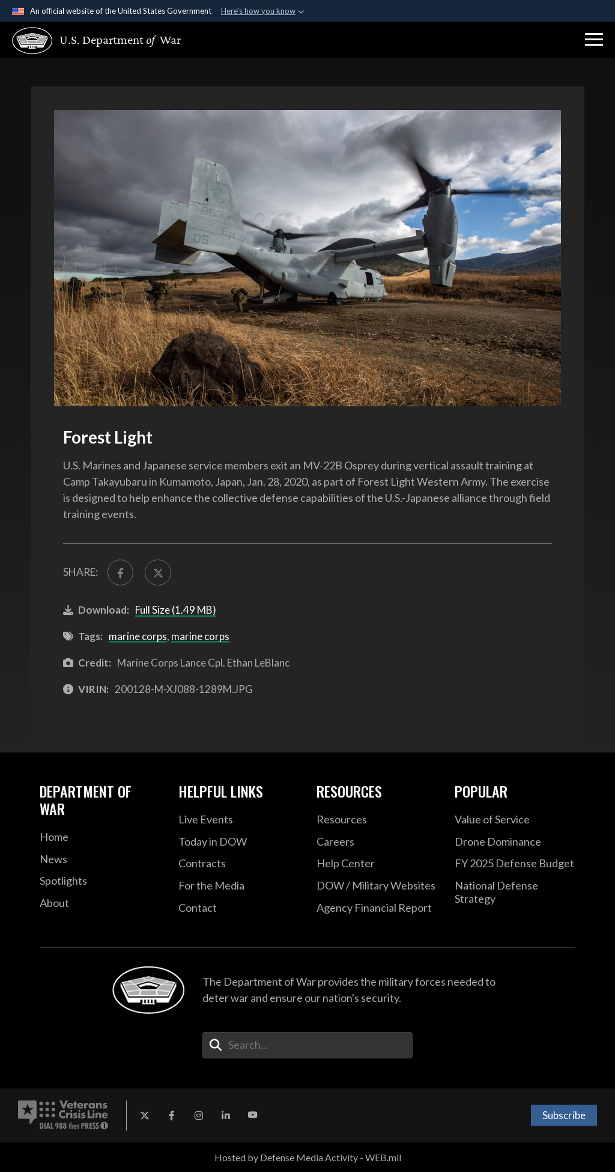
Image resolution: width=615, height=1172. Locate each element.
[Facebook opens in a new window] (172, 1115)
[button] (594, 39)
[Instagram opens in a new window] (199, 1115)
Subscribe (564, 1115)
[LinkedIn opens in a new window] (226, 1115)
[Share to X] (158, 572)
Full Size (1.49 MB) (175, 609)
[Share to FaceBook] (120, 572)
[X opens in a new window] (145, 1115)
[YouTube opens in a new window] (253, 1115)
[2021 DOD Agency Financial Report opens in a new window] (377, 908)
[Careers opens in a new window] (377, 842)
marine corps (138, 636)
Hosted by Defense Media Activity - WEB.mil (307, 1157)
